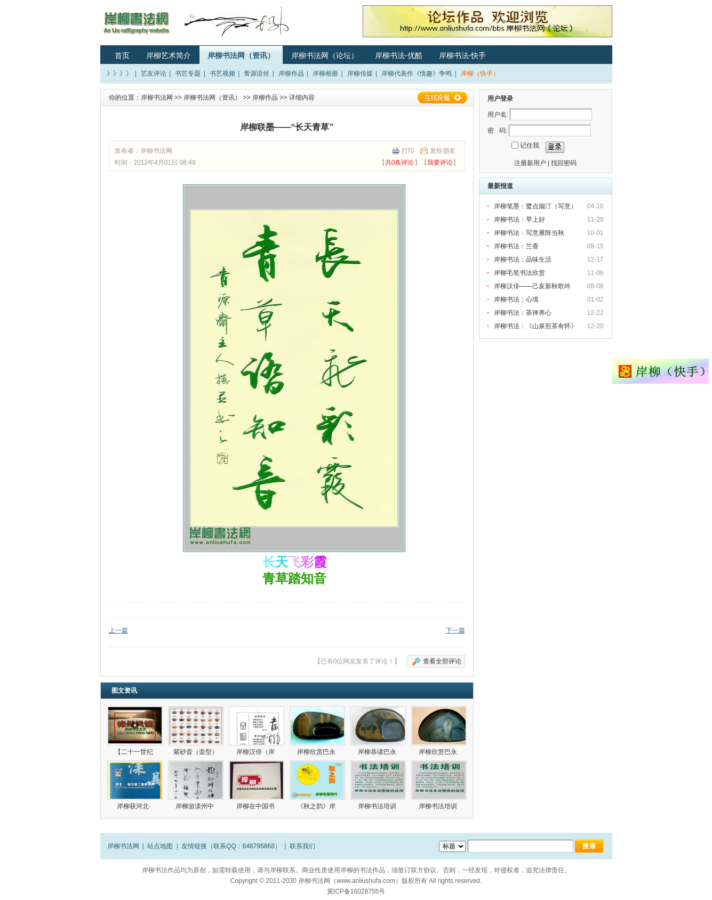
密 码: (497, 130)
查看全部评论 (442, 661)
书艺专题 (188, 73)
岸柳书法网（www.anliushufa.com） (349, 881)
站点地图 (160, 846)
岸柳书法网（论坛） (324, 55)
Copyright (244, 881)
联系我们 (302, 846)
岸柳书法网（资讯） (241, 55)
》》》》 (119, 73)
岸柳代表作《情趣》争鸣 (416, 73)
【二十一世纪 (135, 752)
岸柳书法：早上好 (519, 219)
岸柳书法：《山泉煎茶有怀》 (535, 326)
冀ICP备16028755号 (356, 891)
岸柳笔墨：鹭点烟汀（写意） (535, 206)
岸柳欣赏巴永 (317, 752)
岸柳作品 (291, 73)
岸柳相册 (325, 73)
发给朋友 (442, 151)
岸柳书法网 (157, 97)
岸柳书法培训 (378, 806)
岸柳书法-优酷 (398, 55)
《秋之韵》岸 (317, 806)
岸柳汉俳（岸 (256, 752)
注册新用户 (530, 163)
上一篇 (118, 630)
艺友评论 (153, 73)
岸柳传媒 (360, 73)
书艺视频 (222, 73)
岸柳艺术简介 (168, 55)
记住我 (529, 145)
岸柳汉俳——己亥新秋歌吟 (532, 286)
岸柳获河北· (135, 806)
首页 (122, 55)
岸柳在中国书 (256, 806)
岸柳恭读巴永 (378, 752)
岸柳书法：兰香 (516, 246)
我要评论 (440, 162)
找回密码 (564, 163)
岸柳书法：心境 (516, 299)
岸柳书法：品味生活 (522, 259)
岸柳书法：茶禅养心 (522, 313)
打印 (408, 151)
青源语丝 (256, 73)
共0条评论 (399, 162)
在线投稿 (442, 97)
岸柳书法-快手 (462, 55)
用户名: (497, 114)
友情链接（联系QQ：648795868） (231, 846)
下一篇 (455, 630)
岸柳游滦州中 (195, 806)
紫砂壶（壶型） (195, 752)
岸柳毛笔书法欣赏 (519, 273)
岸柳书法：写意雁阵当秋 (529, 233)
